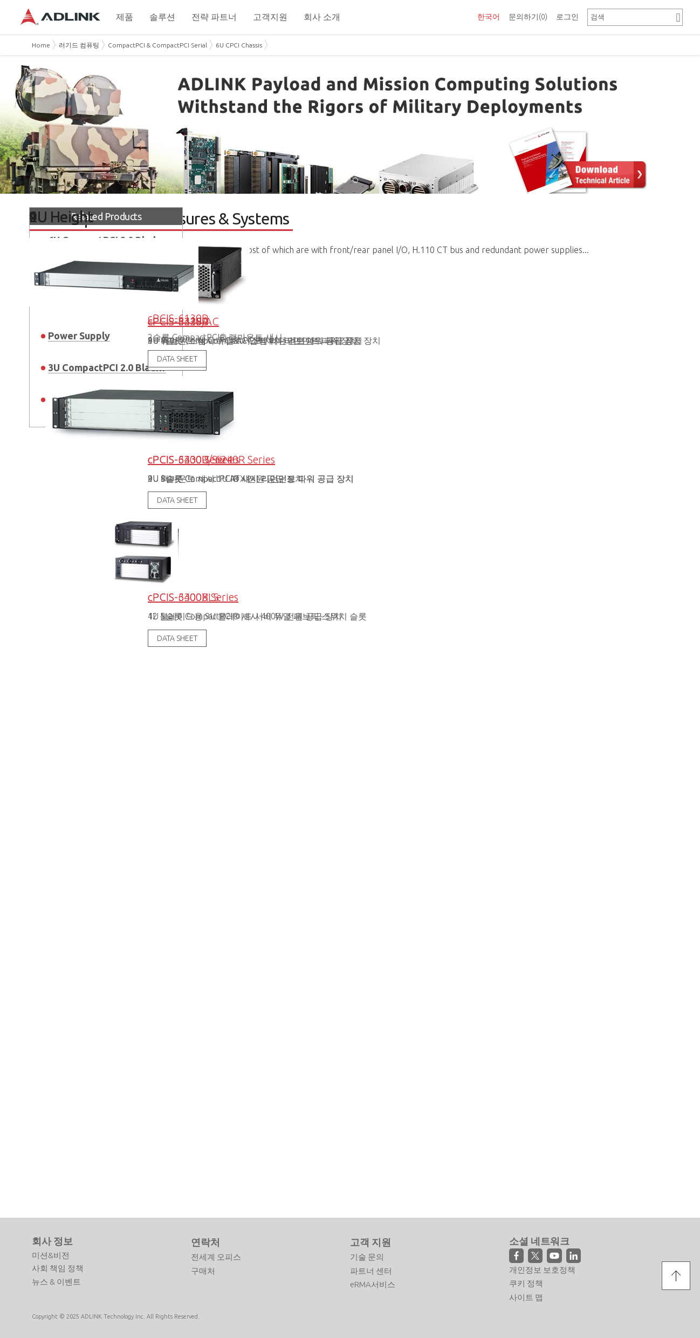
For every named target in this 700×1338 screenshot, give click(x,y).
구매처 (203, 1263)
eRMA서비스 (372, 1276)
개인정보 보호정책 (542, 1262)
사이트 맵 (526, 1289)
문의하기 (528, 16)
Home (41, 45)
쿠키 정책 (526, 1275)
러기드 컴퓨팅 (79, 45)
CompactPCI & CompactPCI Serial (157, 45)
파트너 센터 (371, 1263)
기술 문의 (367, 1249)
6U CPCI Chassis (239, 45)
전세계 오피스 (216, 1249)
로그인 (567, 16)
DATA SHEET (177, 447)
